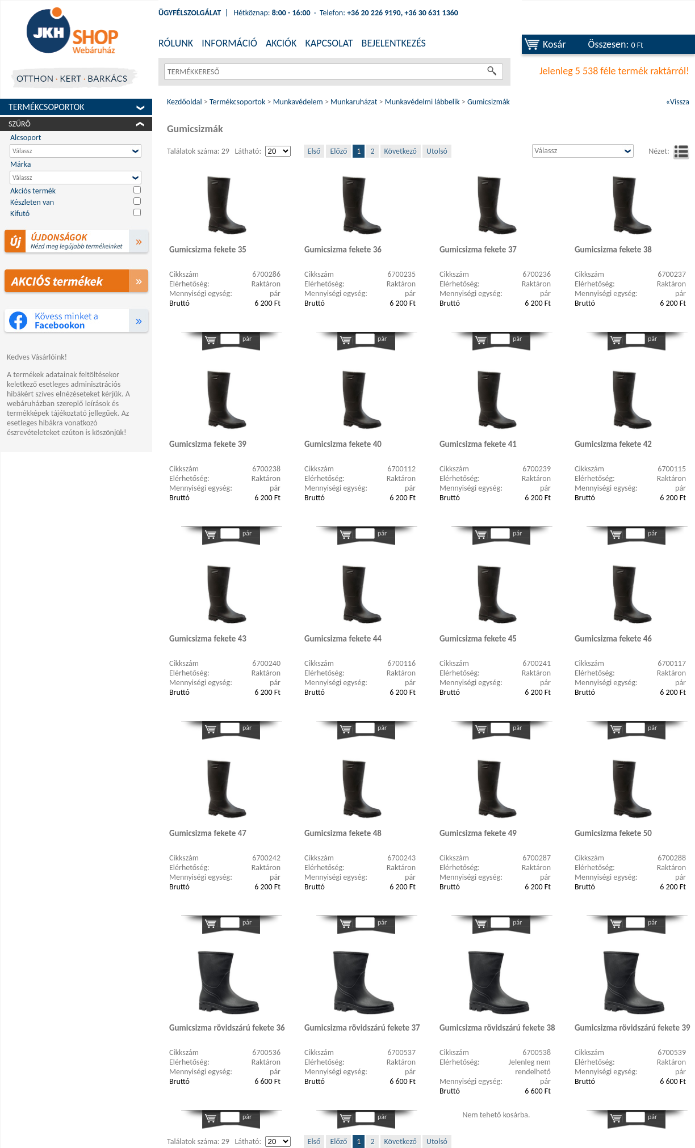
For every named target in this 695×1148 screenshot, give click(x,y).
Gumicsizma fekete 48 (343, 833)
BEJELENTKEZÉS (394, 43)
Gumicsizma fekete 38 (613, 249)
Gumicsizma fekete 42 (613, 444)
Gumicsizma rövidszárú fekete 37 (362, 1028)
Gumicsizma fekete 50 (613, 833)
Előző (338, 151)
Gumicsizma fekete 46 (613, 639)
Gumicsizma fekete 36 (343, 249)
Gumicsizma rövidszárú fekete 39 (632, 1028)
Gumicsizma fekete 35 (207, 249)
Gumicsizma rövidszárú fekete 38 (497, 1028)
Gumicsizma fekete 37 (478, 249)
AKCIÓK (281, 43)
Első (314, 151)
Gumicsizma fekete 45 (478, 639)
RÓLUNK (175, 43)
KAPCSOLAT (329, 43)
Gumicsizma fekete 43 (207, 639)
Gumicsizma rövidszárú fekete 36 (227, 1028)
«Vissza (677, 102)
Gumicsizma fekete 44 (343, 639)
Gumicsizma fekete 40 (343, 444)
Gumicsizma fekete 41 (478, 444)
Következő (400, 151)
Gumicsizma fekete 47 (207, 833)
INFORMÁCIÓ (229, 43)
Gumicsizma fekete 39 (207, 444)
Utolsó (436, 151)
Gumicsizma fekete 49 (478, 833)
